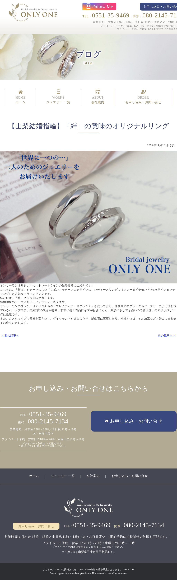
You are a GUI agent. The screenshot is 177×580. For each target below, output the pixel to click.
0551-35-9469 (110, 15)
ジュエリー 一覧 (63, 475)
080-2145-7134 (48, 421)
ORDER (143, 97)
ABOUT (97, 97)
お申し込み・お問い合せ (130, 475)
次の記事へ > (166, 335)
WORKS (58, 97)
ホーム (34, 475)
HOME (20, 97)
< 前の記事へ (10, 335)
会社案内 (93, 475)
